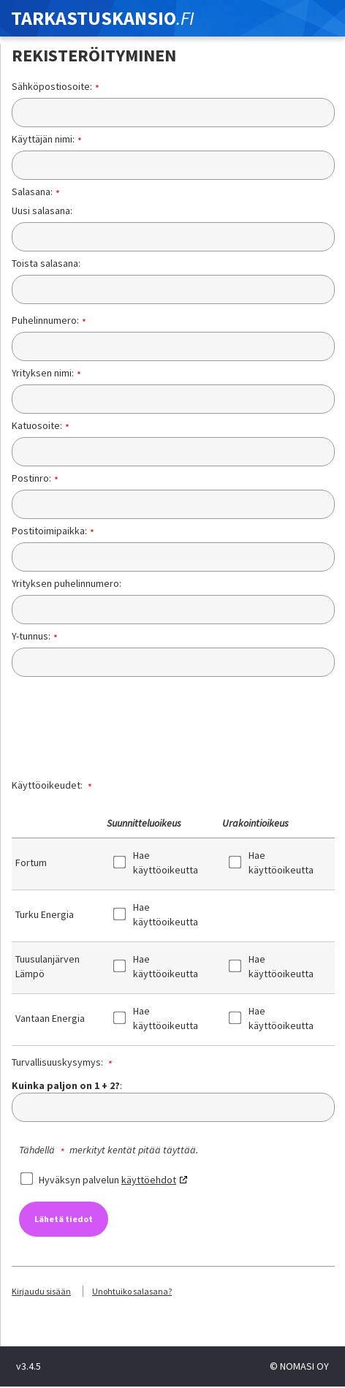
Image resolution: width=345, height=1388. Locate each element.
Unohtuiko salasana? (132, 1291)
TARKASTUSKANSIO (102, 18)
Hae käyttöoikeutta (158, 862)
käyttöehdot (148, 1179)
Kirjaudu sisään (41, 1291)
